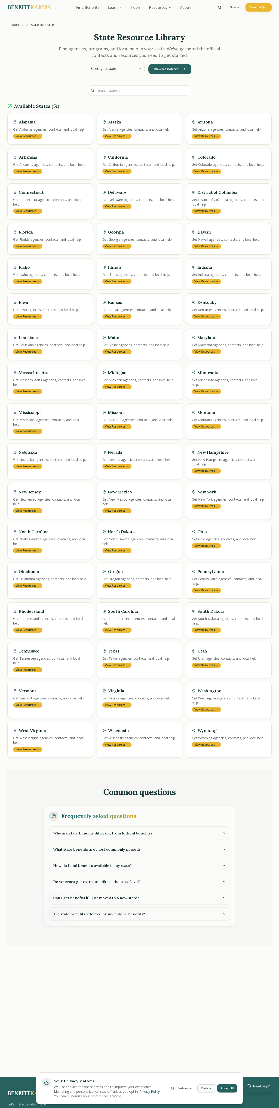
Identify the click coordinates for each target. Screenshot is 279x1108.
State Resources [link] (43, 24)
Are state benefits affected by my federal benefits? (139, 914)
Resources (160, 7)
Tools (136, 7)
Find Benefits (87, 7)
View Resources (170, 69)
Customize (181, 1088)
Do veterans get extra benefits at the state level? (139, 881)
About (185, 7)
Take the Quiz (258, 7)
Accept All (227, 1088)
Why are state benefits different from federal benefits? (139, 833)
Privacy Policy (149, 1091)
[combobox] (116, 68)
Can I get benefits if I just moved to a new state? (139, 898)
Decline (206, 1088)
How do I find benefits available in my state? (139, 865)
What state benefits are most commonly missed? (139, 849)
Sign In (234, 7)
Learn (115, 7)
